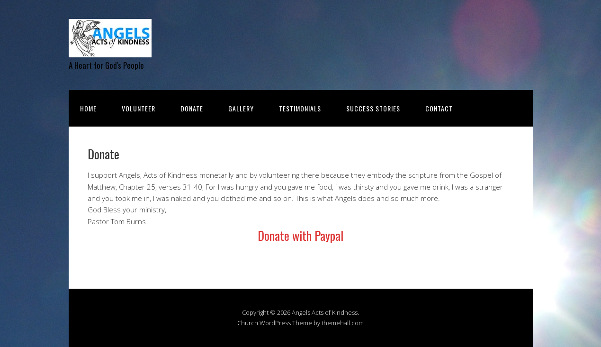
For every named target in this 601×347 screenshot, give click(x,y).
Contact (439, 108)
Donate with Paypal (300, 235)
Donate (191, 108)
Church (247, 323)
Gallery (241, 108)
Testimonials (300, 108)
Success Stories (373, 108)
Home (88, 108)
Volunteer (138, 108)
